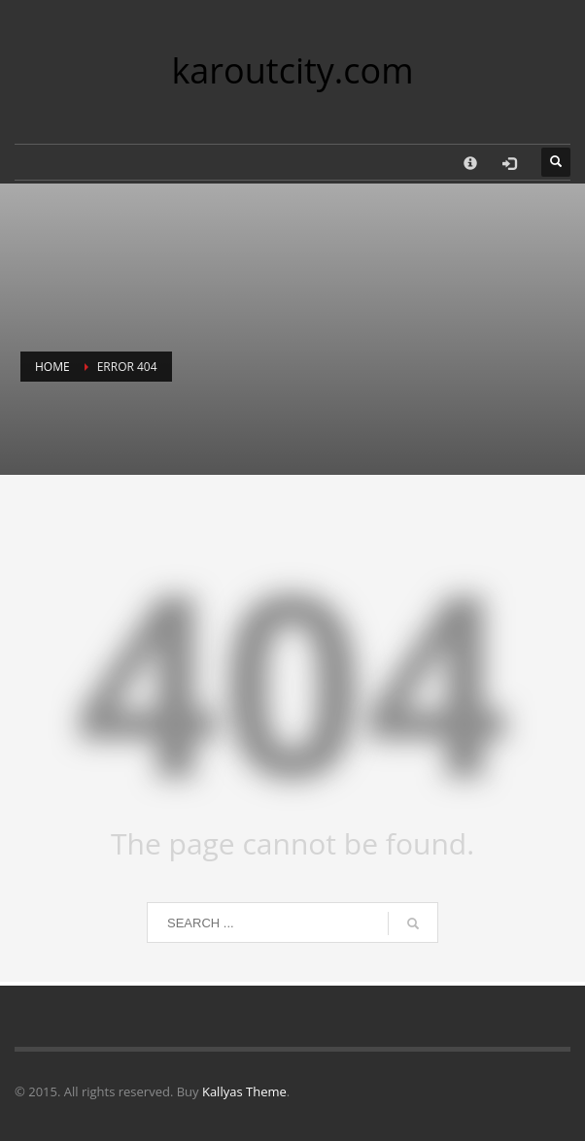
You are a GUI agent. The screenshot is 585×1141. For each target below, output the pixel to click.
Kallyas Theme (244, 1091)
